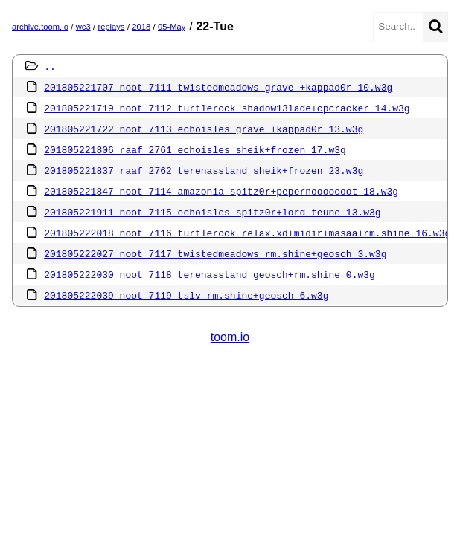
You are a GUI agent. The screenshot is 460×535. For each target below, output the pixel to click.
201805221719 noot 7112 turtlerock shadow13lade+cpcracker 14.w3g (226, 107)
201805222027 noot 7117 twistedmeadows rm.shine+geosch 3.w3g (215, 253)
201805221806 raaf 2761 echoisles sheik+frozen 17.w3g (195, 149)
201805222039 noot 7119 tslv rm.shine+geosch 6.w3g (186, 295)
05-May (171, 26)
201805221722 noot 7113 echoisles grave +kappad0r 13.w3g (203, 128)
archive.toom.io (40, 26)
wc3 (83, 26)
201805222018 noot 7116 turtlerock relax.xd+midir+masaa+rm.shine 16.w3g (247, 232)
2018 (141, 26)
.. (50, 66)
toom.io (230, 337)
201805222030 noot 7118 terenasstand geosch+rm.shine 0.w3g (209, 274)
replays (111, 26)
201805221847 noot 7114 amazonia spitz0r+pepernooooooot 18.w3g (221, 191)
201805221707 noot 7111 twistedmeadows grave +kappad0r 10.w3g (218, 87)
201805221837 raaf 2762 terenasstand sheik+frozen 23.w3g (203, 170)
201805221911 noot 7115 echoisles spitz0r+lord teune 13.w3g (212, 211)
